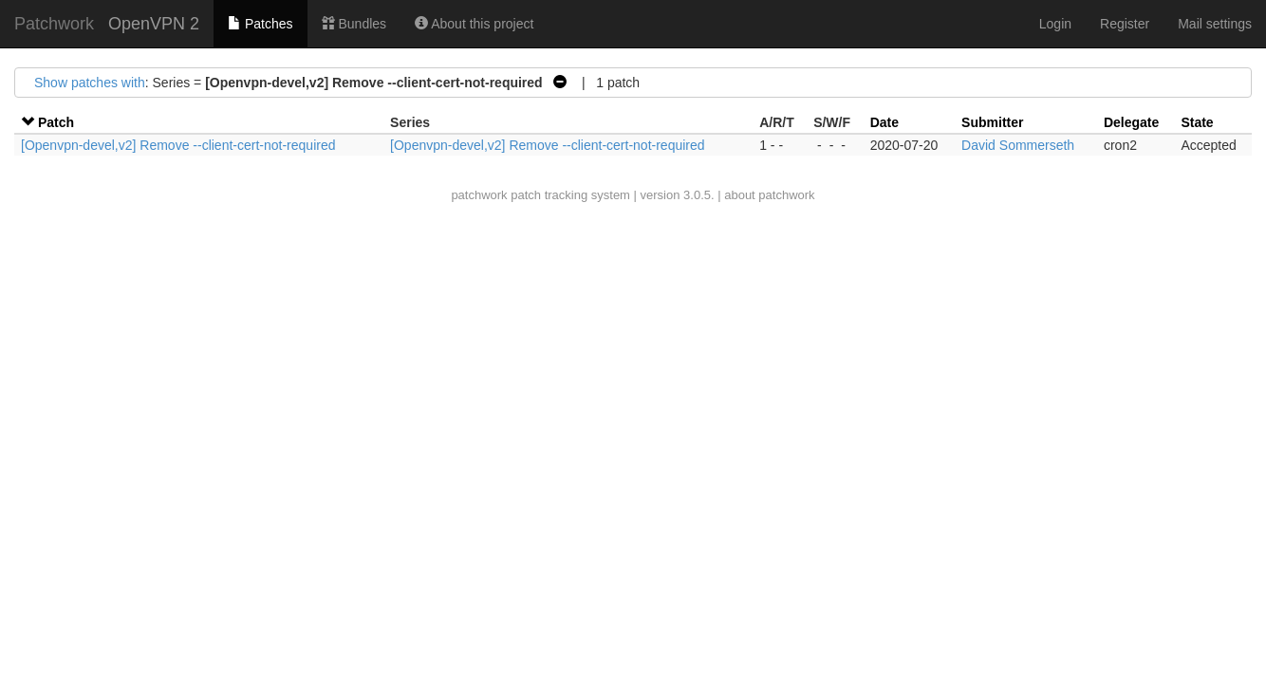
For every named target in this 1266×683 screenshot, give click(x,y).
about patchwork (769, 195)
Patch (56, 122)
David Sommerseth (1017, 145)
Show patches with (89, 82)
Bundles (354, 23)
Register (1124, 23)
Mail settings (1215, 23)
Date (884, 122)
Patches (260, 23)
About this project (474, 23)
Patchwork (54, 23)
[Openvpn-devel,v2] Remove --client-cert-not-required (178, 145)
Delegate (1131, 122)
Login (1055, 23)
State (1197, 122)
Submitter (992, 122)
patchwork (479, 195)
